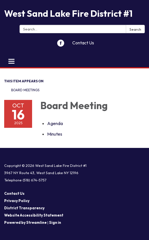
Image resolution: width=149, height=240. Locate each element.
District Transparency (24, 208)
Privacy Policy (17, 200)
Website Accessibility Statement (33, 215)
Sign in (55, 222)
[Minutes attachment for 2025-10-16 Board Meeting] (54, 134)
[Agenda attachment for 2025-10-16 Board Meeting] (55, 123)
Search (135, 29)
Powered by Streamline (25, 222)
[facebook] (60, 45)
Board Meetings (25, 90)
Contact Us (83, 42)
